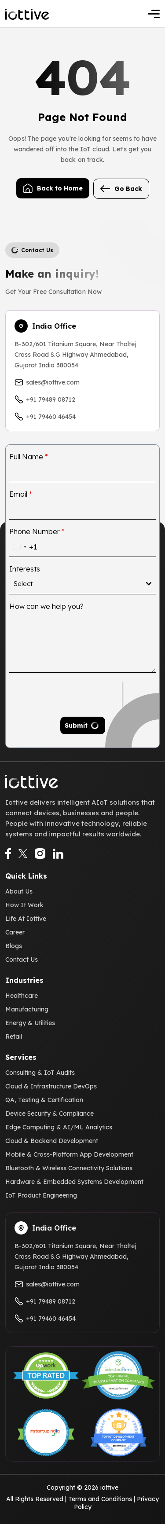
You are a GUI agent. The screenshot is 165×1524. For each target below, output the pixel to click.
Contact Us (21, 959)
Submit (76, 725)
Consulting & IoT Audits (40, 1072)
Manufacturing (26, 1009)
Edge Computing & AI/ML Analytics (58, 1127)
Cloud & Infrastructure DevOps (51, 1086)
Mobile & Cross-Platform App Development (69, 1154)
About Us (19, 891)
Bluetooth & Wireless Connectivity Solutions (68, 1168)
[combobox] (23, 547)
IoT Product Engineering (41, 1195)
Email (20, 494)
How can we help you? (46, 606)
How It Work (24, 905)
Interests (24, 569)
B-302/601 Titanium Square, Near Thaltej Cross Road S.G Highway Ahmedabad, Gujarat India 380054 (75, 354)
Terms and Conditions (100, 1499)
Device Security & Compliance (49, 1113)
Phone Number (37, 531)
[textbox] (80, 584)
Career (15, 932)
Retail (13, 1036)
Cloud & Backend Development (51, 1140)
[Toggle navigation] (154, 14)
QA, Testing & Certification (44, 1099)
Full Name (28, 457)
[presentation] (65, 694)
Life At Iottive (25, 918)
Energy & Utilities (30, 1022)
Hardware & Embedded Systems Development (74, 1181)
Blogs (13, 945)
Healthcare (21, 995)
